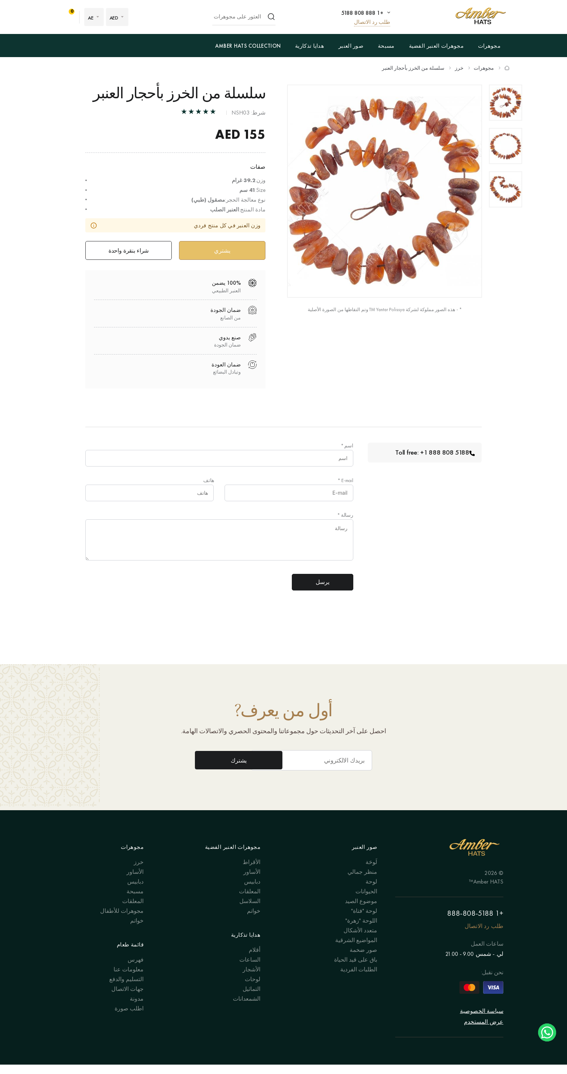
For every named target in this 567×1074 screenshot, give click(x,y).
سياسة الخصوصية (481, 1020)
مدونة (137, 1007)
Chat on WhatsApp (547, 1032)
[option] (505, 103)
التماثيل (251, 998)
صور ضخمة (363, 959)
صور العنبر (350, 46)
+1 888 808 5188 (361, 13)
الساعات (249, 968)
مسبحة (386, 46)
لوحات (252, 988)
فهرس (136, 968)
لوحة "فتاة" (364, 920)
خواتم (253, 920)
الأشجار (251, 978)
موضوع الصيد (361, 910)
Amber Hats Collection (248, 46)
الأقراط (251, 871)
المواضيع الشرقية (356, 949)
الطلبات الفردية (358, 978)
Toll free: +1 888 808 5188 (434, 454)
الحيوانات (366, 900)
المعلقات (249, 900)
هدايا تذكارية (309, 46)
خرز (459, 68)
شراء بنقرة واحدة (128, 251)
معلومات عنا (129, 978)
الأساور (251, 881)
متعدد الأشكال (360, 939)
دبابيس (252, 890)
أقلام (254, 959)
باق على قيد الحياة (355, 968)
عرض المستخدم (483, 1031)
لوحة (371, 890)
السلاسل (249, 910)
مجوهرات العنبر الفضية (436, 46)
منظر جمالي (362, 881)
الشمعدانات (246, 1007)
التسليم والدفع (126, 988)
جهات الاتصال (127, 998)
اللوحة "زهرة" (361, 929)
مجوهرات (489, 46)
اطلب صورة (129, 1017)
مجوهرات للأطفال (122, 920)
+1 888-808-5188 (475, 922)
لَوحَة (371, 871)
